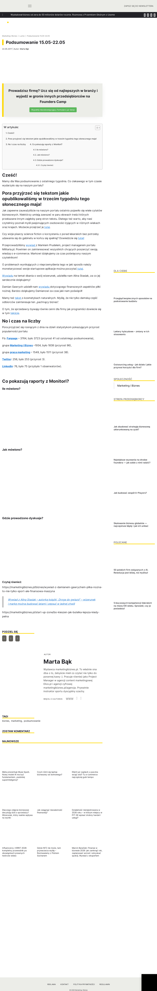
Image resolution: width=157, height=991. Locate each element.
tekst (18, 297)
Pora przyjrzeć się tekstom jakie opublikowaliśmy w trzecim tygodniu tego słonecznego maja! (52, 138)
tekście (14, 313)
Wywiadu (7, 275)
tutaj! (81, 238)
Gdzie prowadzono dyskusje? (50, 160)
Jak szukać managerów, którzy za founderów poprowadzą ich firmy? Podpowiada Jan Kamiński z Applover (64, 30)
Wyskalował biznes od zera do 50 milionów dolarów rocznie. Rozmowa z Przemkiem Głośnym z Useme (63, 14)
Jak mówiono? (43, 155)
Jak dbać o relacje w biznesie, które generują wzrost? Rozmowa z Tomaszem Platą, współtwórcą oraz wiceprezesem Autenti (74, 25)
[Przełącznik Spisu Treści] (96, 127)
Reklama (51, 984)
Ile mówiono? (42, 149)
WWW (69, 699)
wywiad (31, 245)
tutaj (47, 227)
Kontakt (64, 984)
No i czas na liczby (17, 144)
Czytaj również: (47, 165)
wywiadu (44, 286)
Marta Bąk (24, 49)
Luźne (22, 36)
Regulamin (104, 984)
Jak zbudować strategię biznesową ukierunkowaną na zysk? (41, 19)
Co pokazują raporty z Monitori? (47, 144)
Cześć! (11, 133)
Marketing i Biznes (9, 36)
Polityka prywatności (84, 984)
